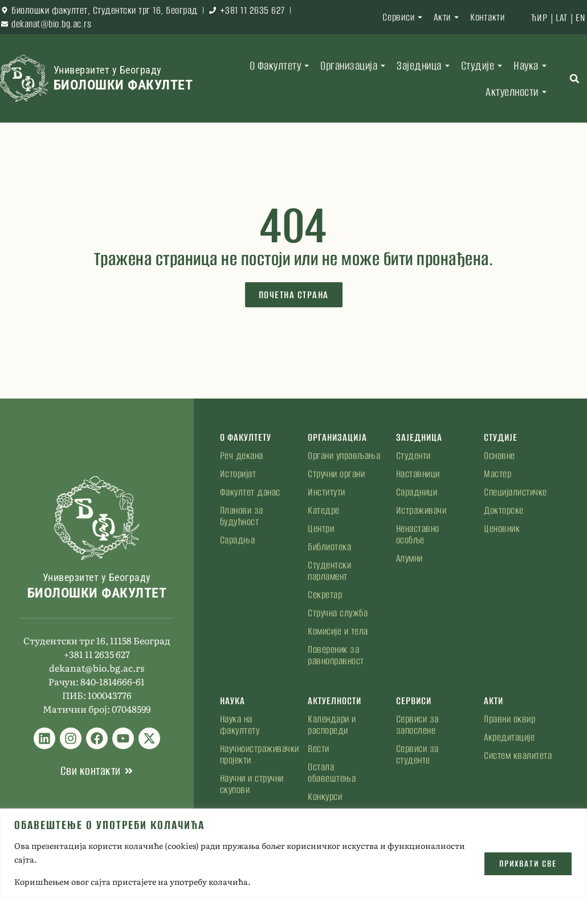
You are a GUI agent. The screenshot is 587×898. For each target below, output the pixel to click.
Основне (499, 455)
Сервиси (404, 17)
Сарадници (417, 492)
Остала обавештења (332, 772)
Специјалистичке (515, 492)
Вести (318, 748)
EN (580, 18)
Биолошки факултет (123, 85)
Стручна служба (338, 613)
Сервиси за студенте (417, 754)
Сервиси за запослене (417, 724)
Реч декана (241, 455)
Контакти (487, 17)
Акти (448, 17)
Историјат (238, 474)
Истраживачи (421, 510)
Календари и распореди (332, 724)
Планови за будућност (241, 516)
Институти (326, 492)
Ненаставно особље (417, 534)
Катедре (324, 510)
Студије (483, 66)
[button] (574, 78)
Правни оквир (509, 719)
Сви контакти (90, 770)
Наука (531, 66)
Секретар (325, 595)
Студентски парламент (329, 570)
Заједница (425, 66)
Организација (354, 66)
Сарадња (237, 540)
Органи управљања (344, 455)
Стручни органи (336, 474)
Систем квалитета (518, 755)
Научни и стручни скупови (252, 784)
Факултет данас (250, 492)
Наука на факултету (240, 724)
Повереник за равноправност (336, 655)
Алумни (409, 558)
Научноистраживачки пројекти (257, 754)
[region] (293, 853)
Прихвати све (527, 863)
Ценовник (502, 528)
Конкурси (325, 796)
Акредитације (509, 737)
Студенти (413, 455)
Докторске (504, 510)
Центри (321, 528)
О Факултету (281, 66)
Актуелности (518, 92)
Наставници (418, 474)
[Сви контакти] (128, 770)
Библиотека (329, 547)
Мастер (497, 474)
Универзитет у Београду (108, 70)
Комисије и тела (338, 631)
